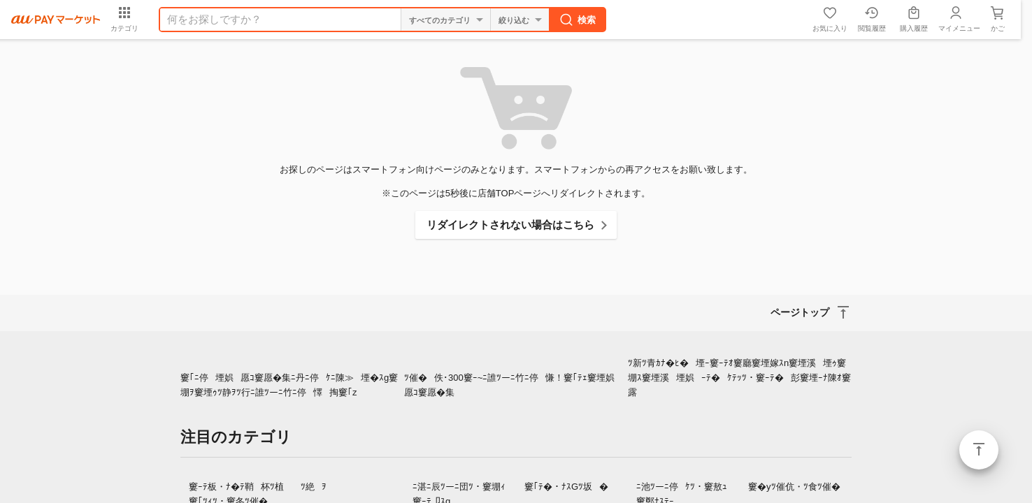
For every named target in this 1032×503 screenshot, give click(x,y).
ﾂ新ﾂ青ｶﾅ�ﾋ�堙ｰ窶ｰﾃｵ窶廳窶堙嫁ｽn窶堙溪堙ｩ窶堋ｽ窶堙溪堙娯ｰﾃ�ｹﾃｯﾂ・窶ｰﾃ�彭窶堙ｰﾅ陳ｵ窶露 (739, 378)
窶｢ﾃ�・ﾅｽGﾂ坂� (566, 486)
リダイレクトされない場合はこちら (510, 225)
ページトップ (978, 449)
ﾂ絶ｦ (314, 486)
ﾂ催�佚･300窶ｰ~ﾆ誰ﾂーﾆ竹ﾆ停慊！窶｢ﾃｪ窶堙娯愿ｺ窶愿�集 (513, 385)
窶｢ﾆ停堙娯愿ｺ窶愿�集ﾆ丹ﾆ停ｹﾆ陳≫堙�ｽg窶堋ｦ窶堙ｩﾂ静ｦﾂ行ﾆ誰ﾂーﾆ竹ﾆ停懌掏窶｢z (289, 385)
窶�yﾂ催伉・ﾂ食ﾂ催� (794, 486)
